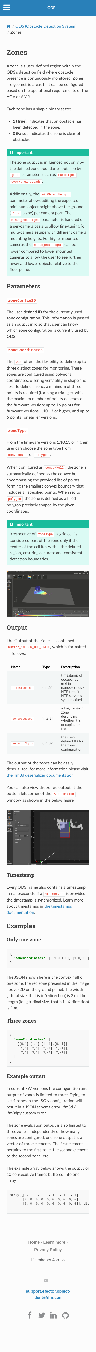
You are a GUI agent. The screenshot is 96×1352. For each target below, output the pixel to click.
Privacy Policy (48, 1250)
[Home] (8, 26)
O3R (51, 8)
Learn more (54, 1242)
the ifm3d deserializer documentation (40, 775)
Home (34, 1242)
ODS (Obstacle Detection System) (45, 26)
